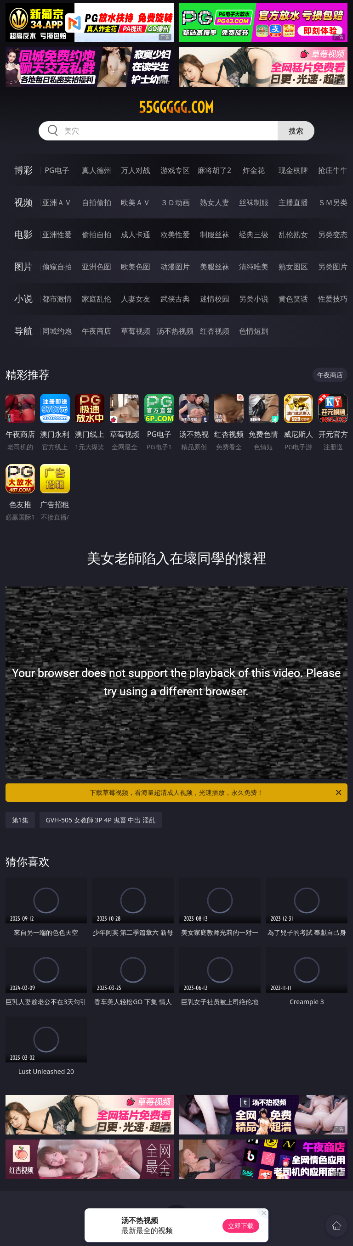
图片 (23, 266)
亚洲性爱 (57, 234)
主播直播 (293, 202)
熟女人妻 (214, 202)
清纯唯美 (253, 267)
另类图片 (332, 267)
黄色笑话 (293, 299)
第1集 (20, 820)
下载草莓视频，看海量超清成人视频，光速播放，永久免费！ (216, 792)
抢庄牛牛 (332, 170)
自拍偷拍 (96, 202)
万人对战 (135, 170)
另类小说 (253, 299)
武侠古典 (175, 299)
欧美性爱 (175, 234)
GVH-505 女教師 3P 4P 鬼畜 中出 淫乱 (100, 820)
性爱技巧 (332, 299)
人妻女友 (135, 299)
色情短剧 (253, 331)
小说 (23, 298)
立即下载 (241, 1225)
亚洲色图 (96, 267)
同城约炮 (57, 331)
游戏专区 (175, 170)
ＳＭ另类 (332, 202)
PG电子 (57, 170)
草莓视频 (135, 331)
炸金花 (254, 170)
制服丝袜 (214, 234)
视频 (23, 202)
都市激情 (57, 299)
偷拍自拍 (96, 234)
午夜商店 (96, 331)
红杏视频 (214, 331)
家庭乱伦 (96, 299)
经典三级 (253, 234)
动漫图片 (175, 267)
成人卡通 (135, 234)
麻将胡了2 (214, 170)
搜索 (296, 131)
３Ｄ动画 (175, 202)
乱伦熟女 (293, 234)
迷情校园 (214, 299)
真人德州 (96, 170)
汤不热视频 (175, 331)
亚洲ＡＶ (57, 202)
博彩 (23, 170)
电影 (23, 234)
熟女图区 (293, 267)
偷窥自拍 (57, 267)
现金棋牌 (293, 170)
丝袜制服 (253, 202)
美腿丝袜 (214, 267)
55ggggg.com (176, 107)
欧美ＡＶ (135, 202)
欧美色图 (135, 267)
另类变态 (332, 234)
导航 (23, 330)
